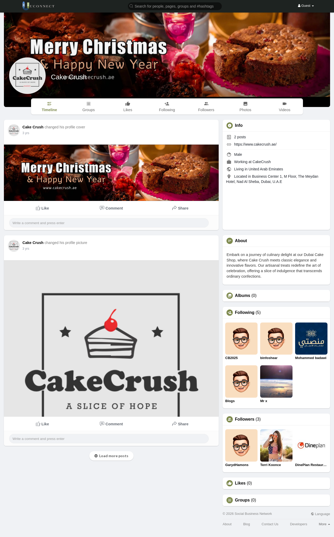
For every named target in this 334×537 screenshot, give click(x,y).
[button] (175, 6)
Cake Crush (69, 77)
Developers (298, 524)
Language (320, 514)
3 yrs (25, 133)
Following (244, 313)
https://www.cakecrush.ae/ (255, 144)
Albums (242, 296)
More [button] (324, 524)
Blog (246, 524)
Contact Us (270, 524)
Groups (242, 500)
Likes (240, 483)
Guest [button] (306, 6)
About (227, 524)
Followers (244, 419)
